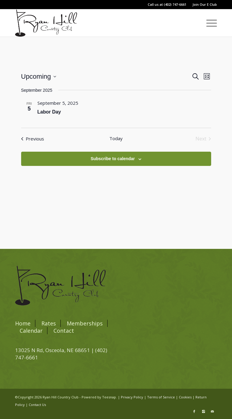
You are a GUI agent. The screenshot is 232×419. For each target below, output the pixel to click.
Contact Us (37, 404)
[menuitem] (203, 4)
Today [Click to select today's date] (116, 138)
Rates (48, 323)
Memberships (85, 323)
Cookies (185, 397)
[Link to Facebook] (194, 411)
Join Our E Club (204, 4)
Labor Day (49, 111)
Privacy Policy (132, 397)
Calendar (31, 330)
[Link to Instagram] (203, 411)
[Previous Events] (32, 138)
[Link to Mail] (212, 411)
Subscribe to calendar (113, 158)
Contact (63, 330)
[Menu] (208, 23)
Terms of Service (161, 397)
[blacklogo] (46, 23)
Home (23, 323)
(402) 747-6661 (175, 4)
